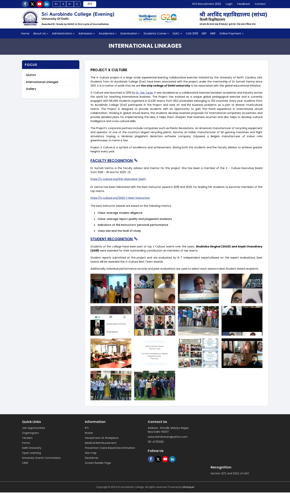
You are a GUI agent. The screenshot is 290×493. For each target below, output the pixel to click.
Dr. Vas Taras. (144, 93)
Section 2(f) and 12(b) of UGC (230, 474)
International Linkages (42, 82)
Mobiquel (188, 487)
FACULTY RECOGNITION (114, 161)
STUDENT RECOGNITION (114, 239)
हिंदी (93, 4)
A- (72, 4)
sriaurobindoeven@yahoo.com (168, 437)
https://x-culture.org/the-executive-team (118, 179)
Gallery (31, 89)
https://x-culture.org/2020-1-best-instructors (120, 198)
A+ (58, 4)
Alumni (31, 75)
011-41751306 (156, 442)
